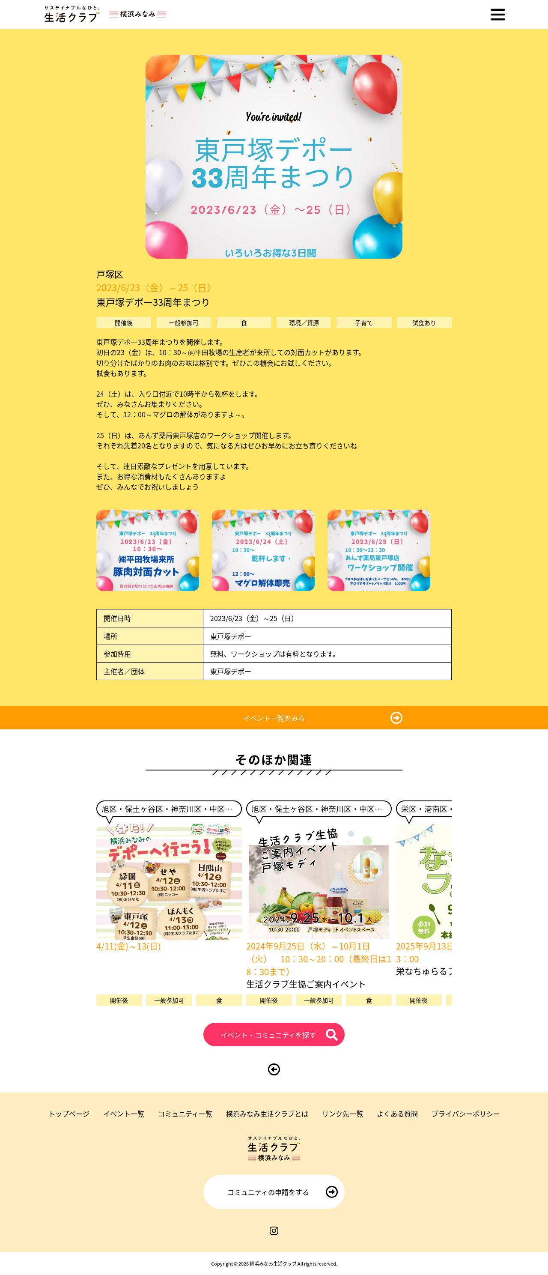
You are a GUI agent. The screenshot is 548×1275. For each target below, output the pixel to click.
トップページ (68, 1113)
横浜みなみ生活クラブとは (267, 1113)
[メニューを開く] (498, 14)
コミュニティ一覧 (185, 1113)
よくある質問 (397, 1113)
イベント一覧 (123, 1113)
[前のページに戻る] (274, 1069)
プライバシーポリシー (466, 1113)
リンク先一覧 (342, 1113)
